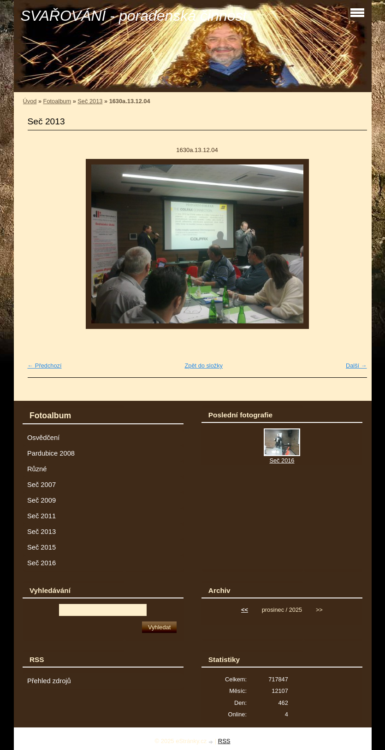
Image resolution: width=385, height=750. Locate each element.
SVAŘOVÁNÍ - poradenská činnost (134, 15)
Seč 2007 (41, 484)
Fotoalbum (57, 101)
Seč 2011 (41, 516)
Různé (37, 469)
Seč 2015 (41, 547)
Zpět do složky (203, 365)
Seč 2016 (41, 563)
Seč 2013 (89, 101)
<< (244, 609)
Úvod (30, 101)
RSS (224, 741)
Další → (356, 365)
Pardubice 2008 (51, 453)
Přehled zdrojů (49, 681)
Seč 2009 (41, 500)
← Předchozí (45, 365)
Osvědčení (43, 437)
